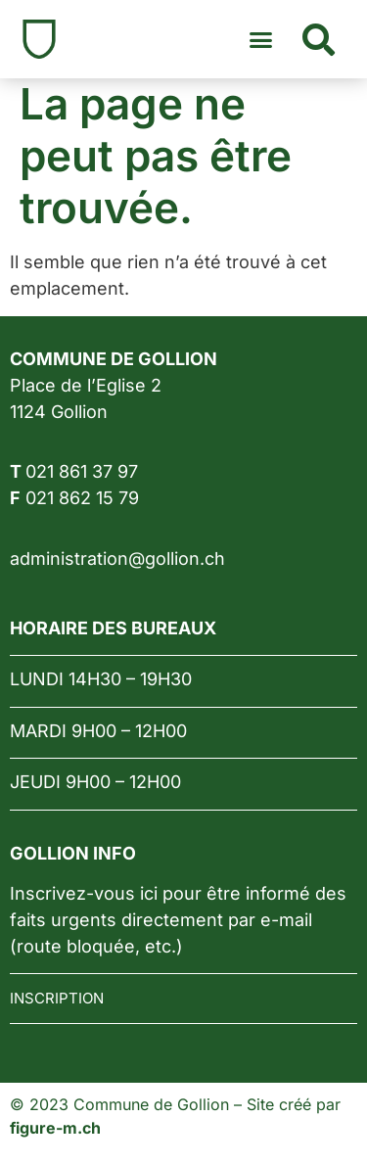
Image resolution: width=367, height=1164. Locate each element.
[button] (261, 39)
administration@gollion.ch (117, 558)
